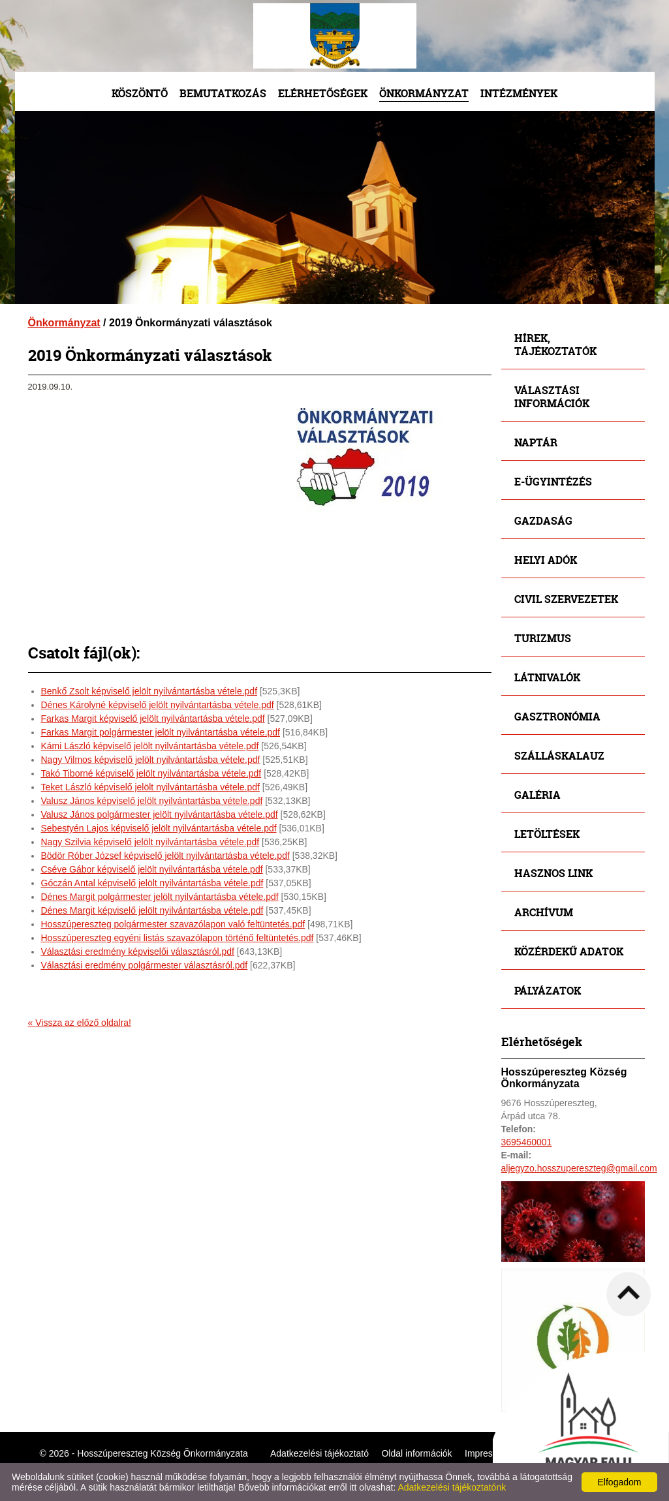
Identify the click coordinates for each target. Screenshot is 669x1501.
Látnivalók (547, 677)
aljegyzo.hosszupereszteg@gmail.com (579, 1168)
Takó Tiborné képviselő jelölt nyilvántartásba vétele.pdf (151, 773)
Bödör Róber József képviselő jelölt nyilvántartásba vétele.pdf (165, 855)
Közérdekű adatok (568, 951)
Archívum (543, 912)
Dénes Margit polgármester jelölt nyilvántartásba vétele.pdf (160, 896)
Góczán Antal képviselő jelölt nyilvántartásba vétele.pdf (152, 883)
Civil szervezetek (566, 599)
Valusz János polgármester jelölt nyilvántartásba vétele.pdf (159, 814)
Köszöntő (140, 93)
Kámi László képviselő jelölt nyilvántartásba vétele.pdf (150, 746)
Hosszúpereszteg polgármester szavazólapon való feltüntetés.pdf (173, 924)
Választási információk (551, 396)
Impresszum (489, 1453)
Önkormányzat (424, 93)
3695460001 (526, 1142)
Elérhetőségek (322, 93)
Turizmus (542, 638)
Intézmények (518, 93)
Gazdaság (543, 520)
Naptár (535, 442)
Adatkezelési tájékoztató (319, 1453)
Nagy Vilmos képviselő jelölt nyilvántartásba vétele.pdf (150, 759)
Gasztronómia (557, 716)
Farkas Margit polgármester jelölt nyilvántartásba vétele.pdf (161, 732)
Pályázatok (547, 990)
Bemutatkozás (222, 93)
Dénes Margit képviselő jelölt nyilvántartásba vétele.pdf (152, 910)
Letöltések (547, 834)
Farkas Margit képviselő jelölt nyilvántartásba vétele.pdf (153, 718)
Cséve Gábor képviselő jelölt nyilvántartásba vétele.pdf (152, 869)
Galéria (537, 794)
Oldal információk (416, 1453)
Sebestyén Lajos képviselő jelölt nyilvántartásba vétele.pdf (159, 828)
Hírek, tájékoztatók (555, 344)
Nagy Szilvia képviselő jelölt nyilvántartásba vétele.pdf (150, 842)
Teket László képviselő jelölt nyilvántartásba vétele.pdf (150, 787)
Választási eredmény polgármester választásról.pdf (144, 965)
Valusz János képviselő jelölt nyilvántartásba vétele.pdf (152, 801)
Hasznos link (553, 873)
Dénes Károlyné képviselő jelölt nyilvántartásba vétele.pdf (157, 705)
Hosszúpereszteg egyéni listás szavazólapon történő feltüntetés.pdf (177, 938)
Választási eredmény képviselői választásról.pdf (137, 951)
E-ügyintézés (553, 481)
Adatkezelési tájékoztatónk (451, 1487)
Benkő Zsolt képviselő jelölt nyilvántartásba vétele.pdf (149, 691)
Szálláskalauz (559, 755)
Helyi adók (545, 559)
